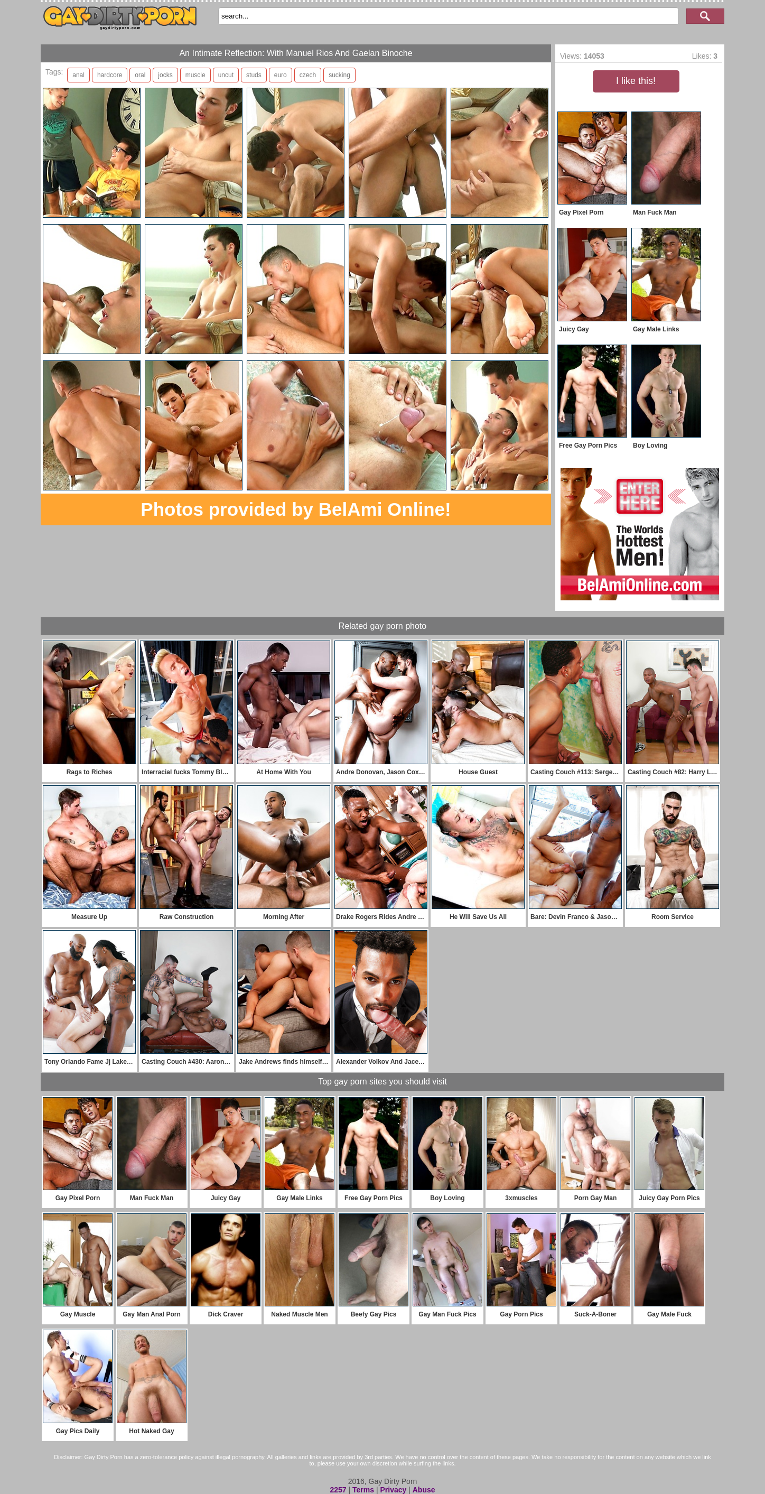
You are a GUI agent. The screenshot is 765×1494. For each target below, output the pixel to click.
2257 (338, 1490)
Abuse (424, 1490)
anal (78, 75)
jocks (165, 75)
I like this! (636, 81)
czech (308, 75)
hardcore (109, 75)
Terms (363, 1490)
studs (254, 75)
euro (280, 75)
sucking (339, 75)
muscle (195, 75)
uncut (226, 75)
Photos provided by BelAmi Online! (296, 509)
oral (140, 75)
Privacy (393, 1490)
